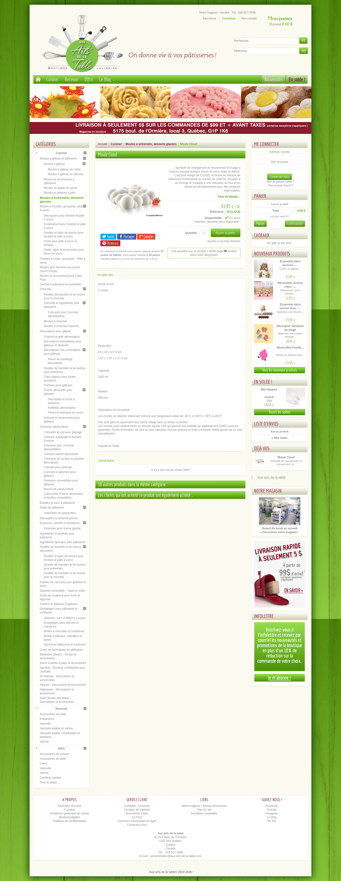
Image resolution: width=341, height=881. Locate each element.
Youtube (271, 809)
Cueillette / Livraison (137, 806)
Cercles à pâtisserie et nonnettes (60, 284)
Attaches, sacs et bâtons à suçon (64, 618)
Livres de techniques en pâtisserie (61, 649)
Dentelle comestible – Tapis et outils (62, 590)
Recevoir (72, 79)
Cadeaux (261, 235)
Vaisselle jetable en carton (56, 728)
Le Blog (105, 79)
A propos (69, 809)
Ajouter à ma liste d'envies (223, 241)
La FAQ (137, 817)
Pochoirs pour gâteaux (58, 385)
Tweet (108, 236)
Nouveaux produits (272, 253)
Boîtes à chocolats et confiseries (64, 631)
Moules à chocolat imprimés (61, 326)
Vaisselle (45, 723)
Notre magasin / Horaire (214, 12)
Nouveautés (274, 79)
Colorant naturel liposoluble (61, 454)
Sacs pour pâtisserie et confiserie (65, 644)
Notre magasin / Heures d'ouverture (204, 806)
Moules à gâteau (54, 164)
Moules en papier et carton (60, 188)
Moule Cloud (286, 457)
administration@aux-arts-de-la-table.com (176, 856)
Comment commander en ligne (136, 821)
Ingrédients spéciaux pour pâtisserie (62, 542)
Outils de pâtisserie (52, 507)
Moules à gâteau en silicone (65, 174)
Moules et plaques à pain (59, 192)
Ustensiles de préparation (60, 513)
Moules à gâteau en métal (64, 169)
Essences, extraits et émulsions (60, 523)
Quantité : (191, 233)
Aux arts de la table (271, 477)
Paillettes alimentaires (62, 407)
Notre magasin (268, 491)
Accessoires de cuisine (54, 754)
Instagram (271, 813)
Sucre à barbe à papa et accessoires (63, 663)
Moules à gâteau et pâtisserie (58, 158)
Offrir (89, 79)
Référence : (217, 211)
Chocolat (45, 289)
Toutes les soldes (279, 411)
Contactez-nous (137, 825)
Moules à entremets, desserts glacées (151, 144)
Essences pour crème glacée (62, 528)
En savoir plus (105, 274)
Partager (127, 236)
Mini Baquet (269, 389)
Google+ (146, 236)
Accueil (102, 144)
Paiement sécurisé (69, 806)
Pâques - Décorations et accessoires (63, 684)
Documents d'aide (137, 813)
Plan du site (204, 809)
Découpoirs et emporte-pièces (59, 518)
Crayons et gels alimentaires (62, 336)
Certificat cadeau (50, 777)
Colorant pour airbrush (58, 467)
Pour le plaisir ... (50, 782)
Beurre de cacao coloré (58, 489)
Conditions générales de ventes (69, 813)
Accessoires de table (53, 714)
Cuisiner (52, 79)
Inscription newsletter (204, 813)
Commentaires (106, 460)
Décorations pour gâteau (55, 331)
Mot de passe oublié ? (281, 181)
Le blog (271, 817)
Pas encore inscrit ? (280, 185)
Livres (43, 763)
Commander (295, 223)
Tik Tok (271, 821)
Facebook (271, 806)
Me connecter (266, 144)
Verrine (44, 741)
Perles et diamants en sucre (65, 412)
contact (230, 251)
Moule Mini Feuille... (290, 347)
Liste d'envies (266, 424)
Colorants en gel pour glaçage (63, 432)
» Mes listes (279, 438)
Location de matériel (137, 809)
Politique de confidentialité (69, 821)
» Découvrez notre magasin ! (279, 532)
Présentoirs (47, 719)
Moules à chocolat (55, 321)
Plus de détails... (229, 196)
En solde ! (297, 79)
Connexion (228, 18)
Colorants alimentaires (54, 426)
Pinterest (110, 243)
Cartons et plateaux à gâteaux (59, 604)
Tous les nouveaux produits (279, 370)
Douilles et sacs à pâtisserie (57, 502)
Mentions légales (69, 817)
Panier (260, 196)
